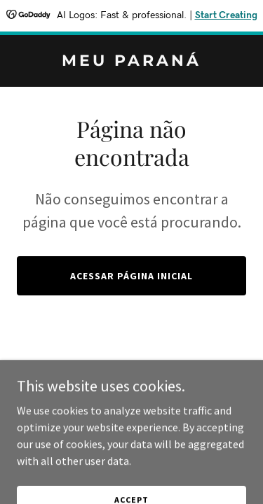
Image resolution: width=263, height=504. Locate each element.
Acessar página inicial (131, 276)
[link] (131, 62)
